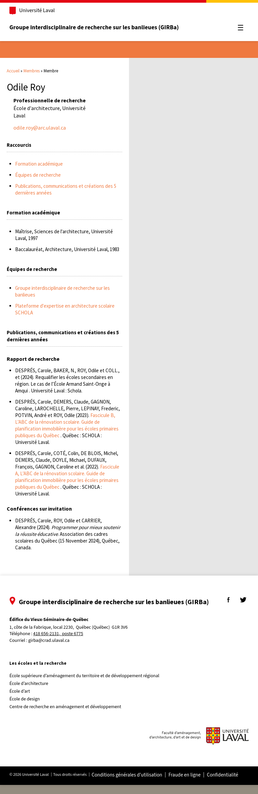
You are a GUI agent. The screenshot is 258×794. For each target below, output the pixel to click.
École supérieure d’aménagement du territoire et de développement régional (87, 685)
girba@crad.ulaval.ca (51, 649)
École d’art (22, 700)
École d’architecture (31, 692)
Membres (32, 71)
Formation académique (39, 164)
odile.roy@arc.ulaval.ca (39, 127)
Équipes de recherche (38, 175)
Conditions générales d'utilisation (129, 784)
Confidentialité (225, 784)
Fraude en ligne (187, 784)
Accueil (13, 71)
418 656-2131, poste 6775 (61, 643)
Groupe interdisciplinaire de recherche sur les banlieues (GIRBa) (96, 27)
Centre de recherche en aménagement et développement (68, 716)
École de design (27, 708)
